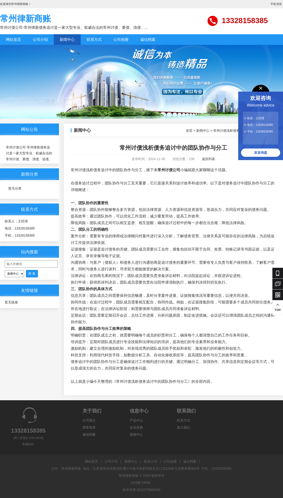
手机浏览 (276, 4)
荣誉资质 (89, 427)
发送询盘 (260, 152)
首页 (189, 130)
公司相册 (121, 40)
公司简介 (89, 420)
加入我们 (183, 427)
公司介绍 (40, 40)
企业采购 (136, 427)
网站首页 (13, 40)
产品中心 (136, 420)
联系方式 (94, 40)
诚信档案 (147, 40)
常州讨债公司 (169, 170)
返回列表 (208, 159)
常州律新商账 (25, 18)
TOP (278, 307)
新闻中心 (67, 40)
